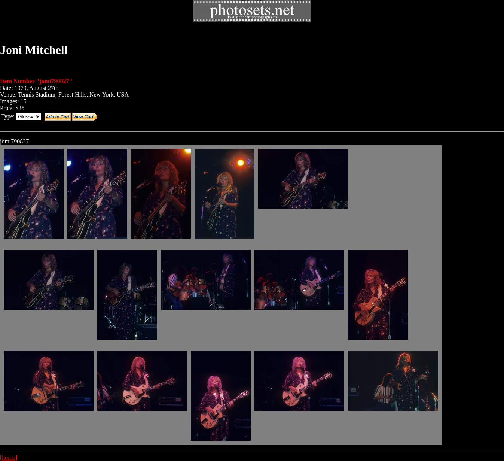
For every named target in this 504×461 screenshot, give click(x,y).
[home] (8, 457)
